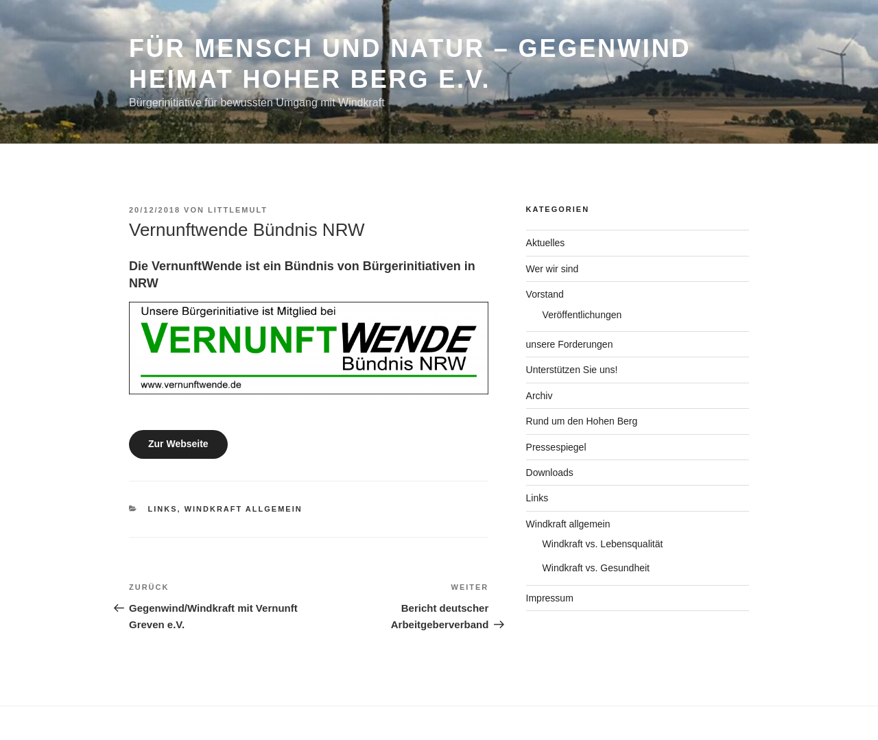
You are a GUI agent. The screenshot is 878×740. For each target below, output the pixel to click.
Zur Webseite (178, 443)
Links (163, 509)
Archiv (539, 395)
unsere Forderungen (569, 344)
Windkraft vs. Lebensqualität (603, 543)
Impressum (549, 598)
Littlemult (238, 210)
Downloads (549, 472)
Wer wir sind (552, 268)
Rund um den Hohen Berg (582, 421)
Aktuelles (545, 242)
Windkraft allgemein (243, 509)
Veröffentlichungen (582, 314)
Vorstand (545, 294)
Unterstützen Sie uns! (572, 369)
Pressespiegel (556, 447)
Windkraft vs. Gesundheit (596, 567)
